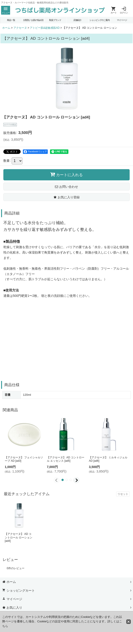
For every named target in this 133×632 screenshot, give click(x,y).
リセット (123, 494)
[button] (5, 10)
